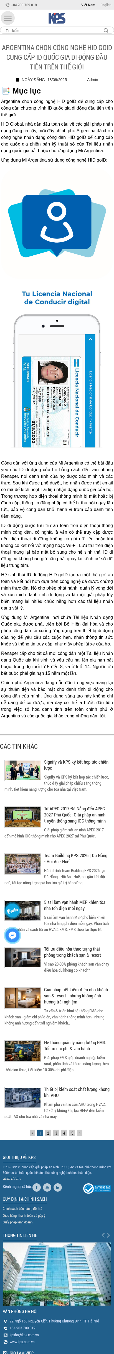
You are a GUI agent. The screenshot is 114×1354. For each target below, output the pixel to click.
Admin (92, 79)
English (106, 4)
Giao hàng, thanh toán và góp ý (24, 1215)
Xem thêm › (12, 1178)
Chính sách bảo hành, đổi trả (22, 1208)
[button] (8, 18)
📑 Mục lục (21, 91)
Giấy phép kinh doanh (17, 1222)
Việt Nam (88, 4)
